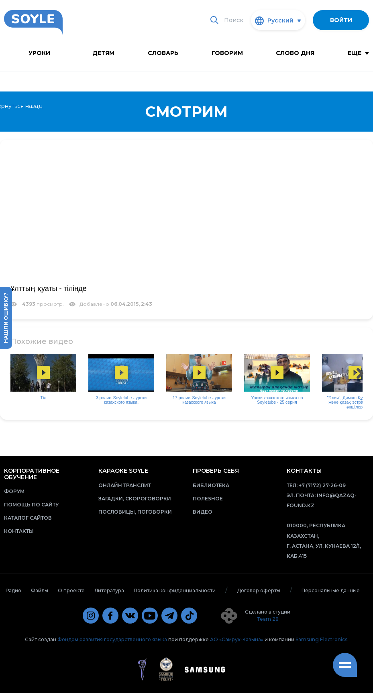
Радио (13, 590)
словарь (163, 53)
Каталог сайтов (28, 518)
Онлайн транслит (124, 485)
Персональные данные (331, 590)
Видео (202, 512)
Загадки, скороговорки (134, 499)
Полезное (208, 499)
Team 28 (268, 619)
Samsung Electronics (321, 639)
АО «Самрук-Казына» (236, 639)
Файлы (39, 590)
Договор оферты (258, 590)
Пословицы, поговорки (135, 512)
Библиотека (211, 485)
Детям (103, 53)
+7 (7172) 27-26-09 (322, 485)
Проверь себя (216, 470)
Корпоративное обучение (31, 473)
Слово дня (295, 53)
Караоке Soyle (123, 470)
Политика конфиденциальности (175, 590)
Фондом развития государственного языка (112, 639)
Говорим (227, 53)
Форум (14, 491)
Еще (358, 53)
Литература (109, 590)
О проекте (71, 590)
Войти (341, 20)
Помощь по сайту (31, 505)
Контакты (19, 531)
